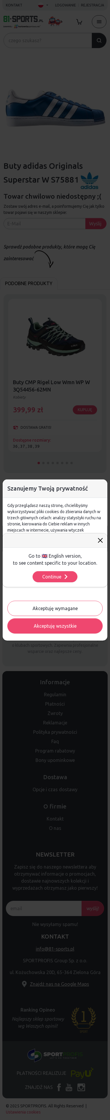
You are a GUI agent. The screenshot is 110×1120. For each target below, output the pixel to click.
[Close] (100, 540)
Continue (55, 576)
